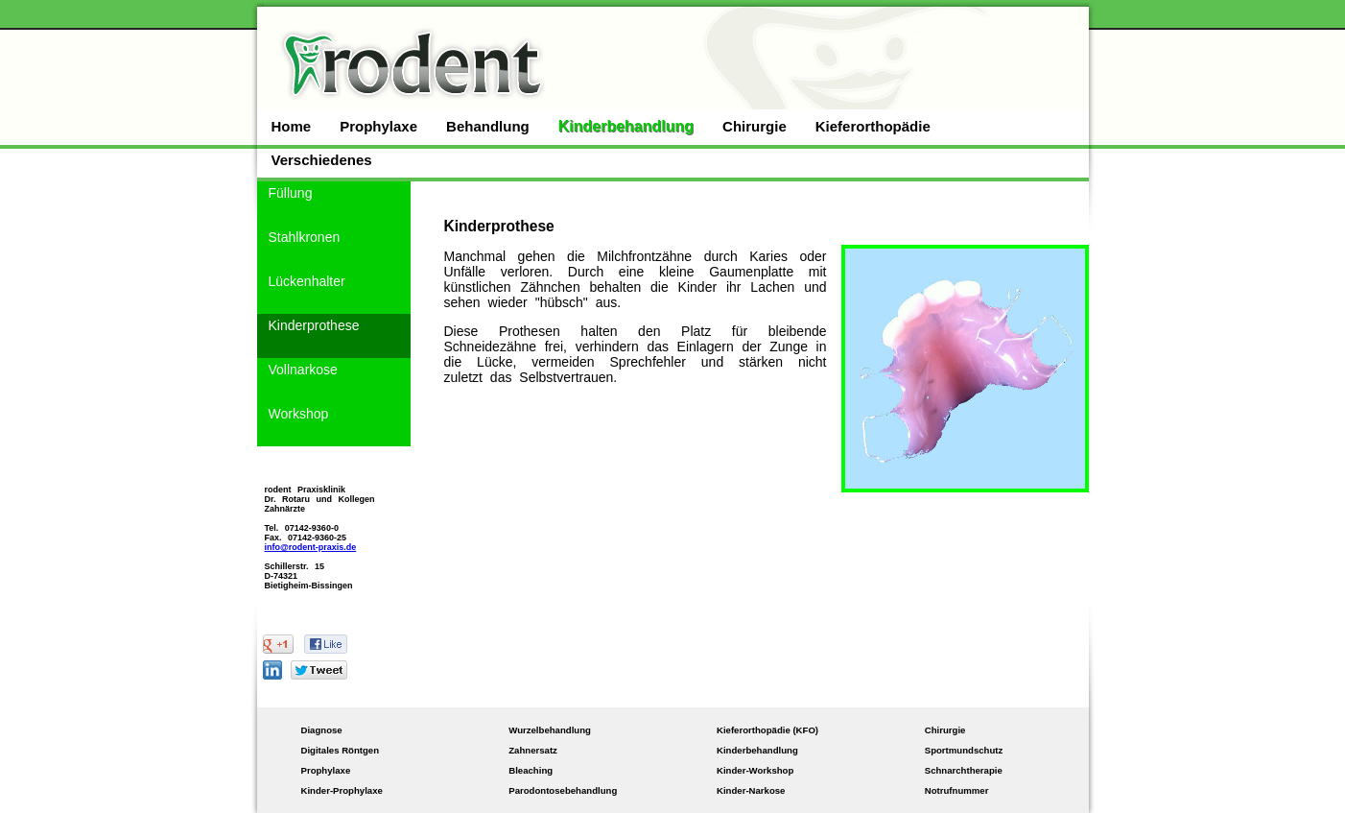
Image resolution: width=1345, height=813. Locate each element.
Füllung (291, 193)
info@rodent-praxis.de (311, 547)
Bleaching (530, 770)
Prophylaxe (378, 126)
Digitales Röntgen (340, 750)
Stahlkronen (305, 237)
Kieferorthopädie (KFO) (767, 730)
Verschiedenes (321, 160)
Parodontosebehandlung (562, 790)
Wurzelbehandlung (549, 730)
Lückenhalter (307, 281)
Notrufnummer (957, 790)
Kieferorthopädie (873, 126)
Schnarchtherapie (964, 770)
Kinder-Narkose (751, 790)
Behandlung (488, 126)
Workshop (299, 413)
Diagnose (321, 730)
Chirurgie (754, 126)
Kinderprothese (314, 325)
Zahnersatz (532, 750)
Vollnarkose (303, 369)
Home (291, 126)
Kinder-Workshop (755, 770)
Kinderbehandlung (626, 126)
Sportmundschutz (964, 750)
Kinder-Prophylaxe (342, 790)
